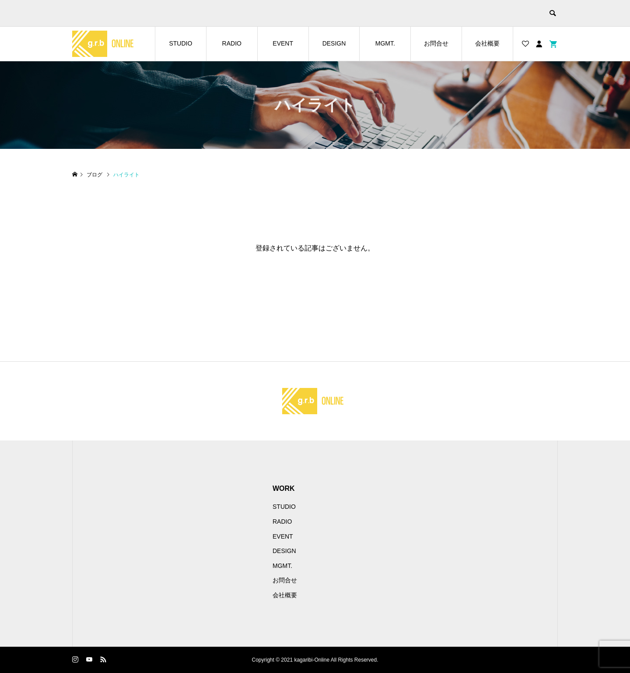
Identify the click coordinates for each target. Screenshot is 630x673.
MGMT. (385, 43)
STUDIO (180, 43)
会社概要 (487, 43)
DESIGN (334, 43)
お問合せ (436, 43)
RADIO (232, 43)
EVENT (283, 43)
